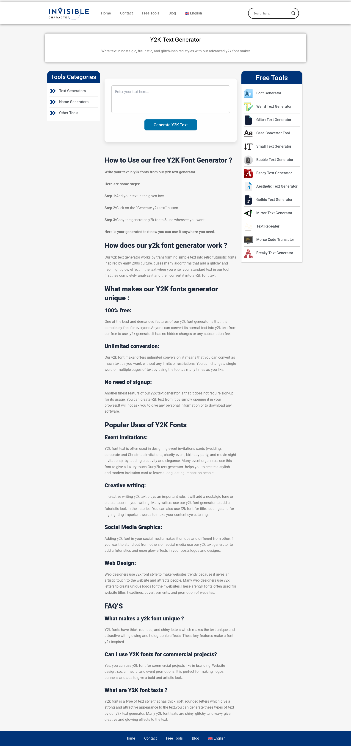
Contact (126, 13)
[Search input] (271, 13)
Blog (172, 13)
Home (106, 13)
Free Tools (150, 13)
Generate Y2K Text (171, 124)
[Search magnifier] (293, 13)
